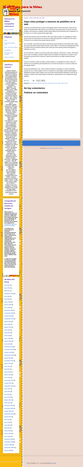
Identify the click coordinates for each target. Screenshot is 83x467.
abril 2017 (7, 290)
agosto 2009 (7, 450)
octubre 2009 (8, 444)
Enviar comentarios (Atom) (55, 148)
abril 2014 (7, 335)
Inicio (53, 143)
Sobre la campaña (9, 57)
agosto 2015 (7, 321)
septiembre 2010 (9, 414)
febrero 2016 (7, 304)
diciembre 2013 (8, 346)
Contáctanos (7, 50)
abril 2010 (7, 428)
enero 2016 (7, 307)
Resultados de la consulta (8, 53)
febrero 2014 (7, 341)
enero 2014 (7, 344)
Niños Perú (64, 83)
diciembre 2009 (8, 439)
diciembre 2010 (8, 405)
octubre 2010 (8, 411)
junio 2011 (7, 388)
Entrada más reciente (31, 143)
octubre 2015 (8, 316)
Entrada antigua (73, 143)
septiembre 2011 (9, 386)
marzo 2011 (7, 397)
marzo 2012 (7, 372)
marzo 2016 (7, 302)
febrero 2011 (7, 400)
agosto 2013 (7, 358)
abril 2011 (7, 394)
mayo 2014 (7, 332)
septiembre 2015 (9, 318)
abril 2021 (7, 285)
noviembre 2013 (8, 349)
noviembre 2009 (8, 442)
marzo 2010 (7, 430)
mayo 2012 (7, 366)
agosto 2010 (7, 416)
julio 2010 (7, 419)
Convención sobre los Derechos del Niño (10, 225)
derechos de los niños (54, 83)
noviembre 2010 (8, 408)
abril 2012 (7, 369)
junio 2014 (7, 330)
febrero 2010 (7, 433)
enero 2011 (7, 402)
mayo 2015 (7, 324)
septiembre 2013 (9, 355)
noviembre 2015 (8, 313)
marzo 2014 (7, 338)
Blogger (54, 463)
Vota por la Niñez (8, 29)
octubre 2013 (8, 352)
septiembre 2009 (9, 447)
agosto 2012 (7, 363)
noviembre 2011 (8, 380)
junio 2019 (7, 288)
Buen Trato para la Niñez (22, 7)
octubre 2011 (8, 383)
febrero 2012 (7, 374)
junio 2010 (7, 422)
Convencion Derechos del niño (38, 83)
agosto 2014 (7, 327)
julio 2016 (7, 296)
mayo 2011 (7, 391)
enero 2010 (7, 436)
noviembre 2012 (8, 360)
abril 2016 (7, 299)
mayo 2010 (7, 425)
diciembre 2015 (8, 310)
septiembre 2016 (9, 293)
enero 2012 (7, 377)
